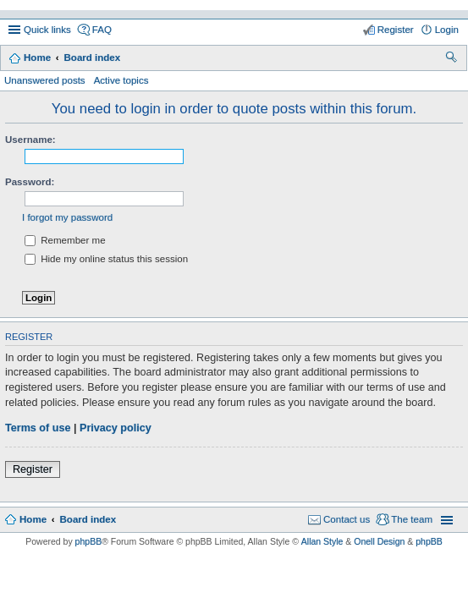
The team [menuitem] (411, 519)
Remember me (65, 240)
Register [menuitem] (395, 30)
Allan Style (322, 541)
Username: (30, 139)
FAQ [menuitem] (102, 30)
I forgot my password (67, 217)
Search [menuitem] (452, 59)
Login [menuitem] (447, 30)
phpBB (88, 541)
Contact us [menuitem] (346, 519)
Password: (29, 182)
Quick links (47, 30)
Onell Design (379, 541)
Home (37, 57)
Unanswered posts (44, 80)
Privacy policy (115, 428)
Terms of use (37, 428)
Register (32, 469)
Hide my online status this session (106, 259)
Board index (91, 57)
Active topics (121, 80)
